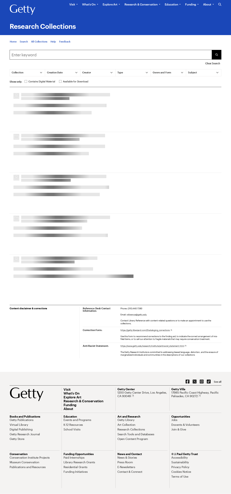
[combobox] (111, 55)
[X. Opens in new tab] (195, 382)
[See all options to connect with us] (217, 382)
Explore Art (110, 4)
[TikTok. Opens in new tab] (209, 382)
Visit (72, 4)
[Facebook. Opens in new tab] (187, 382)
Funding (190, 4)
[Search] (24, 41)
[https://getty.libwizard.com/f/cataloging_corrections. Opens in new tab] (146, 330)
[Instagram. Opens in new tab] (202, 382)
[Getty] (22, 10)
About (207, 4)
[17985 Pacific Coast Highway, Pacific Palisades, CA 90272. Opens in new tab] (196, 394)
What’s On (89, 4)
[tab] (27, 72)
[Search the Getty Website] (219, 4)
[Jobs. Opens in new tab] (174, 420)
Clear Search (212, 63)
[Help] (53, 41)
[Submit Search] (216, 55)
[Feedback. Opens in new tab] (64, 41)
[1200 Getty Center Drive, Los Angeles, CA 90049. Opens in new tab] (142, 394)
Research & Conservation (141, 4)
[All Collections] (39, 41)
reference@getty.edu (137, 314)
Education (171, 4)
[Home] (13, 41)
